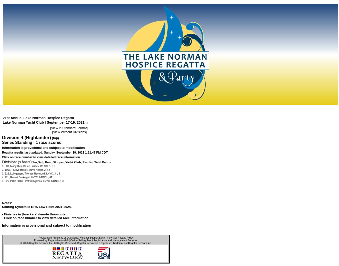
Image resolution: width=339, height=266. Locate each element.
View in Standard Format (69, 128)
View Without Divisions (69, 132)
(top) (55, 138)
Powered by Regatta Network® (51, 240)
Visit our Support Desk (92, 237)
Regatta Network (38, 243)
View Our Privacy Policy (120, 237)
